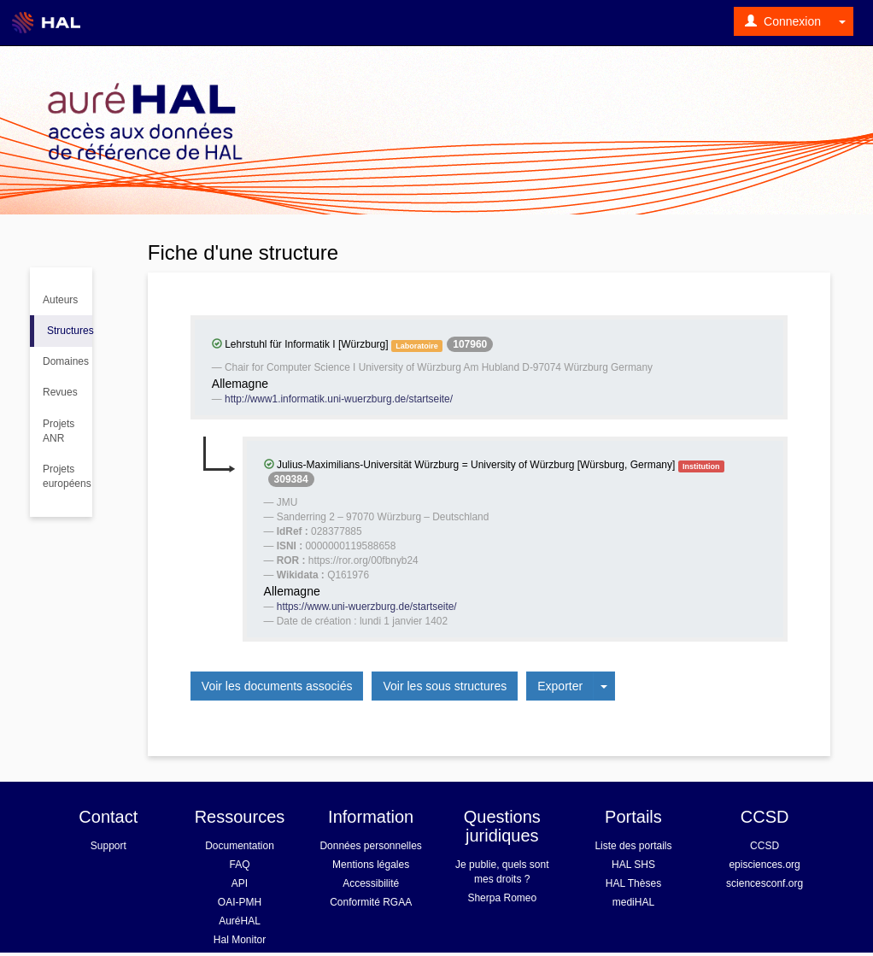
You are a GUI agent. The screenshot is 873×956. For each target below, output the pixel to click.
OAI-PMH (239, 902)
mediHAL (633, 902)
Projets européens (67, 476)
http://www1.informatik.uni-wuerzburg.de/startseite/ (339, 399)
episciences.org (764, 865)
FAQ (239, 865)
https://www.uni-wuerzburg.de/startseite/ (367, 607)
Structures (69, 331)
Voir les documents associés (277, 686)
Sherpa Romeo (501, 898)
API (239, 883)
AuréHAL (240, 921)
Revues (60, 392)
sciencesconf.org (764, 883)
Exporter (560, 686)
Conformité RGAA (371, 902)
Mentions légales (370, 865)
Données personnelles (370, 846)
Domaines (66, 361)
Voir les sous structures (445, 686)
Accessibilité (371, 883)
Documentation (239, 846)
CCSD (764, 846)
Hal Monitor (240, 940)
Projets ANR (58, 431)
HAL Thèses (633, 883)
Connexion (783, 21)
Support (108, 846)
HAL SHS (633, 865)
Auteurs (60, 300)
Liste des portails (633, 846)
